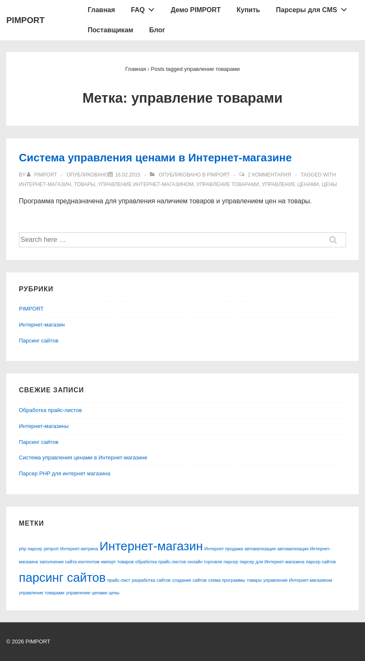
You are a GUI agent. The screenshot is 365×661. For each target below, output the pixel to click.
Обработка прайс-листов (50, 410)
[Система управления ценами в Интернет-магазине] (127, 175)
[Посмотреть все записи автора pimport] (42, 175)
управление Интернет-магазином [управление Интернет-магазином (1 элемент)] (297, 580)
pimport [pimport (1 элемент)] (51, 548)
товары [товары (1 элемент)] (254, 580)
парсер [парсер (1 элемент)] (231, 561)
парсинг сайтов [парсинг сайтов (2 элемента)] (62, 577)
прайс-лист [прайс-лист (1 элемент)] (118, 580)
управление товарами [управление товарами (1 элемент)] (42, 592)
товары (84, 184)
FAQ (145, 8)
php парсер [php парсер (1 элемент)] (30, 548)
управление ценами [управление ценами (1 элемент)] (86, 592)
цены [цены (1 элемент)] (114, 592)
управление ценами (290, 184)
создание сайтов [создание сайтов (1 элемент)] (189, 580)
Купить (248, 9)
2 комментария (269, 175)
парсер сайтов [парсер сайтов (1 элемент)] (321, 561)
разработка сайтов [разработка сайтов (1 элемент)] (151, 580)
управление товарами (227, 184)
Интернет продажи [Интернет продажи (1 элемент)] (223, 548)
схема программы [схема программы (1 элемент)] (226, 580)
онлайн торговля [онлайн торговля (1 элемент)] (205, 561)
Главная (101, 9)
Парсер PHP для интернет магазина (64, 473)
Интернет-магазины (44, 426)
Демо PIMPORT (196, 9)
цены (329, 184)
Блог (157, 30)
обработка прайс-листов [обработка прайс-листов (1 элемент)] (161, 561)
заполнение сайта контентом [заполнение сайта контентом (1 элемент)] (69, 561)
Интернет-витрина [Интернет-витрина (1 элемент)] (79, 548)
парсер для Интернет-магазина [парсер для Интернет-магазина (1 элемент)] (272, 561)
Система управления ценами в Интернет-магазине (155, 157)
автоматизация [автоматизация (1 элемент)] (260, 548)
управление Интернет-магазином (145, 184)
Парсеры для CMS (313, 8)
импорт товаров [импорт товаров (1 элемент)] (117, 561)
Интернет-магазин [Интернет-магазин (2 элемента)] (151, 546)
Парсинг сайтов (38, 340)
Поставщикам (110, 30)
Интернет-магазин (45, 184)
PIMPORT (25, 20)
